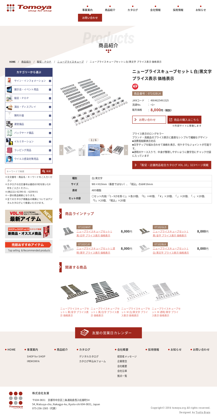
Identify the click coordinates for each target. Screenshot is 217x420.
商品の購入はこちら (186, 120)
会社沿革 (122, 371)
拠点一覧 (122, 376)
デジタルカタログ (89, 356)
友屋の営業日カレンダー (112, 332)
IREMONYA (33, 361)
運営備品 (15, 124)
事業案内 (87, 10)
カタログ (132, 10)
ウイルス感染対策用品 (22, 159)
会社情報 (155, 10)
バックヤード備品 (20, 133)
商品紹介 (110, 10)
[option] (93, 102)
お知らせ (201, 10)
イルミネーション (20, 141)
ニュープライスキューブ (70, 61)
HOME (12, 61)
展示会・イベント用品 (22, 89)
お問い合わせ (90, 18)
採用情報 (178, 10)
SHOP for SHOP (36, 356)
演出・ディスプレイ (21, 107)
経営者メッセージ (127, 356)
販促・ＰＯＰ (44, 61)
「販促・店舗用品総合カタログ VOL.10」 (174, 165)
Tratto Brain (202, 412)
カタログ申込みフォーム (92, 361)
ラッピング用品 (18, 150)
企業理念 (122, 361)
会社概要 (122, 349)
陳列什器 (15, 115)
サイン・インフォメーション (26, 81)
